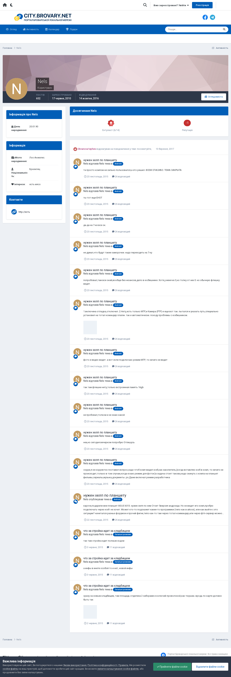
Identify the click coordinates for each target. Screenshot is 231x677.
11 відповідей (116, 547)
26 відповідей (121, 176)
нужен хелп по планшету (100, 160)
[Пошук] (178, 29)
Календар (53, 29)
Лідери (73, 29)
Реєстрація (202, 5)
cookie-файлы (10, 668)
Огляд (13, 29)
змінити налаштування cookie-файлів (118, 668)
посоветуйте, (144, 149)
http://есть (24, 212)
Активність (32, 29)
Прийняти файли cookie (172, 666)
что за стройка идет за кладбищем (106, 531)
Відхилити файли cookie (210, 666)
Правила (123, 665)
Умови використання (74, 665)
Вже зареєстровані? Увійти (171, 5)
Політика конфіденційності (102, 665)
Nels (85, 163)
